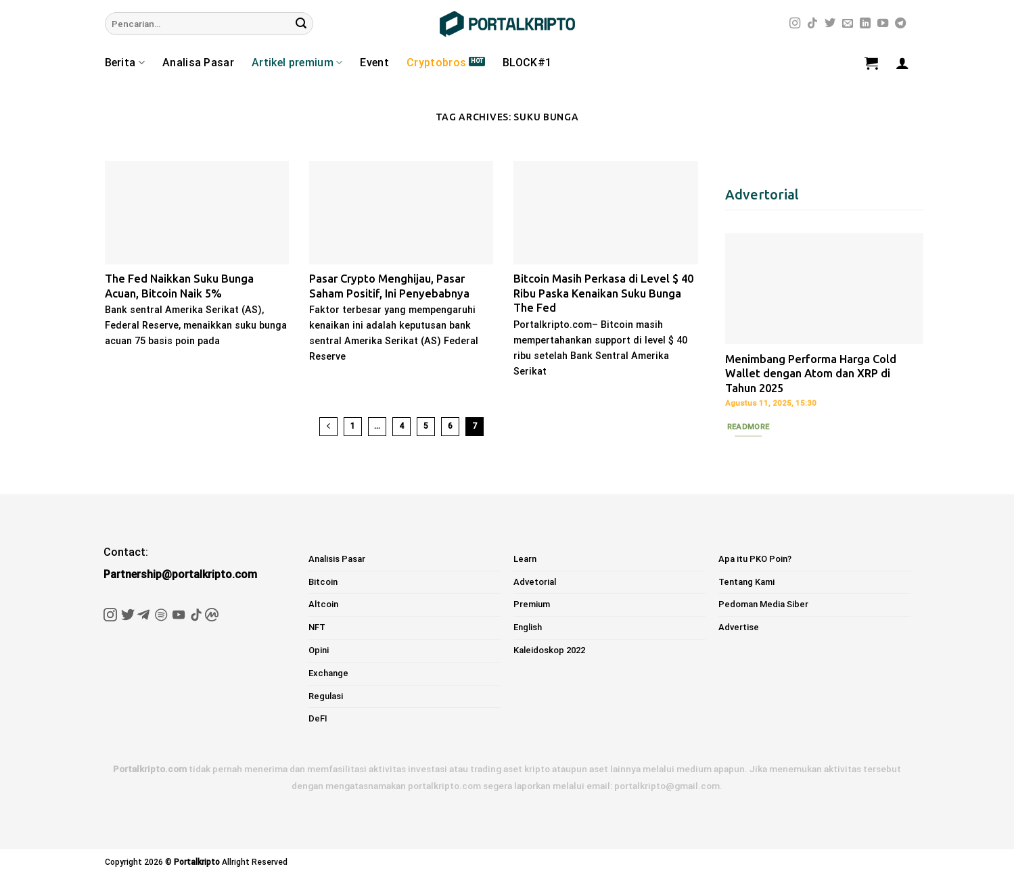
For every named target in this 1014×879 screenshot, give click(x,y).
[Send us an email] (847, 24)
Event (374, 62)
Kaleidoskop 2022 (549, 650)
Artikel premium (297, 63)
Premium (531, 604)
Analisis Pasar (336, 559)
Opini (318, 650)
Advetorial (534, 582)
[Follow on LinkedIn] (865, 24)
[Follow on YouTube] (882, 24)
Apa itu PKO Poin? (754, 559)
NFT (316, 627)
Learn (524, 559)
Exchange (328, 673)
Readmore (748, 426)
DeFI (317, 718)
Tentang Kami (746, 582)
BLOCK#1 (527, 62)
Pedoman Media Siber (763, 604)
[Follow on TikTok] (812, 24)
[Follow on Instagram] (794, 24)
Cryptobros (436, 62)
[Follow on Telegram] (900, 24)
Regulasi (325, 696)
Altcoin (323, 604)
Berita (125, 63)
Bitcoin (323, 582)
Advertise (738, 627)
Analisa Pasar (198, 62)
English (527, 627)
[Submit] (301, 23)
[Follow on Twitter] (830, 24)
